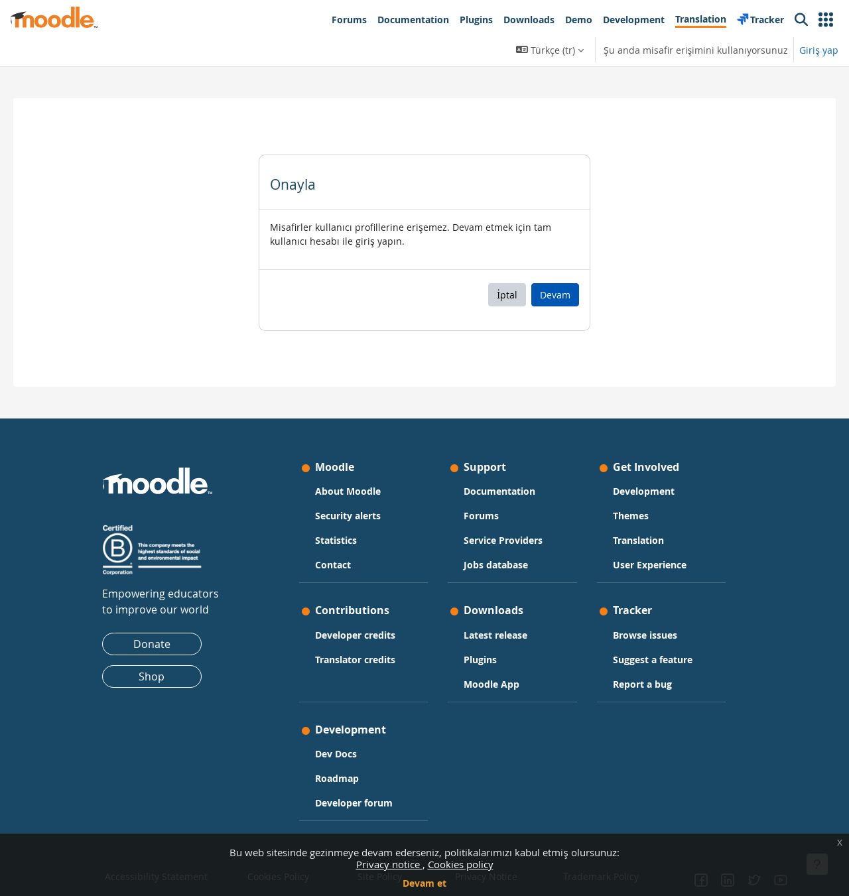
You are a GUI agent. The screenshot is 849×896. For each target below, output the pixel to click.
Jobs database (496, 564)
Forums (481, 515)
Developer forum (354, 803)
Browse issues (645, 635)
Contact (333, 564)
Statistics (336, 540)
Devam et (424, 883)
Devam (555, 294)
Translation (638, 540)
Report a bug (642, 684)
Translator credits (355, 659)
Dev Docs (336, 753)
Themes (631, 515)
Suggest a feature (652, 659)
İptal (507, 294)
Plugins (480, 659)
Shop (151, 676)
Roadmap (337, 778)
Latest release (495, 635)
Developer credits (355, 635)
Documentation (499, 491)
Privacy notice (389, 864)
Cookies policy (460, 864)
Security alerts (348, 515)
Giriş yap (818, 50)
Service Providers (503, 540)
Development (644, 491)
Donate (151, 644)
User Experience (649, 564)
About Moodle (348, 491)
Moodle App (491, 684)
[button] (825, 20)
